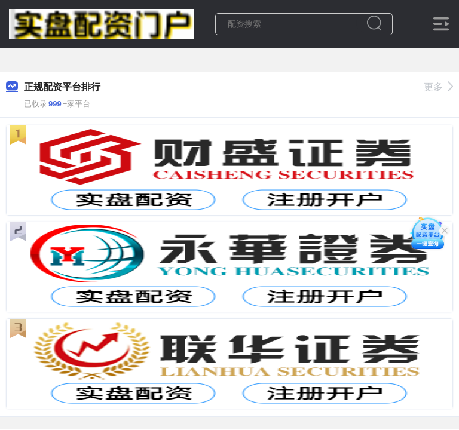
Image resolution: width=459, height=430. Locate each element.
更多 (438, 87)
